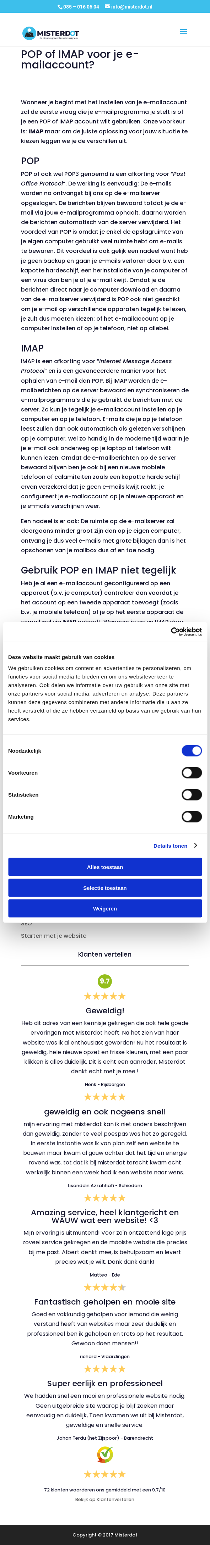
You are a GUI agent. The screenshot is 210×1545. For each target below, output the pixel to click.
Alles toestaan (105, 867)
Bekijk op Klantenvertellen (104, 1499)
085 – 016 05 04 (81, 7)
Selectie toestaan (105, 888)
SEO (26, 923)
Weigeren (105, 909)
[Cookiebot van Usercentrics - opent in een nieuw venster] (171, 632)
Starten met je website (53, 936)
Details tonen (170, 845)
